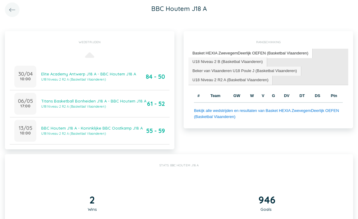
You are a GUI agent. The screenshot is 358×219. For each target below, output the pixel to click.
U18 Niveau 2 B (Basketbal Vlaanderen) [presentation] (227, 61)
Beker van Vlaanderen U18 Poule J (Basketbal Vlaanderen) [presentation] (244, 70)
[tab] (250, 53)
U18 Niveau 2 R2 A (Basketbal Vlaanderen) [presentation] (230, 80)
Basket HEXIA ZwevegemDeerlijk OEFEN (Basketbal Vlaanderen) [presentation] (250, 53)
